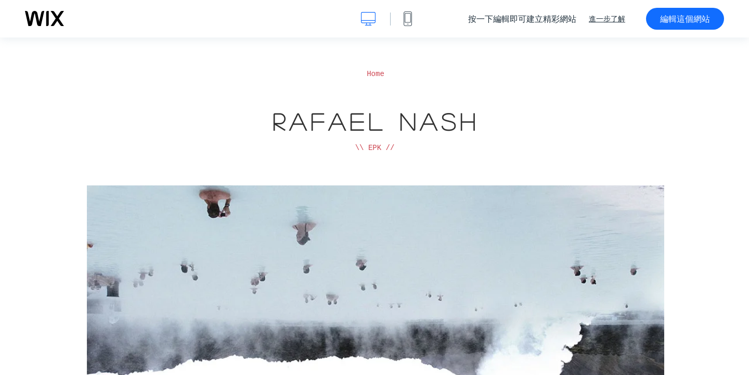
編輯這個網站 (685, 19)
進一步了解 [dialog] (607, 18)
